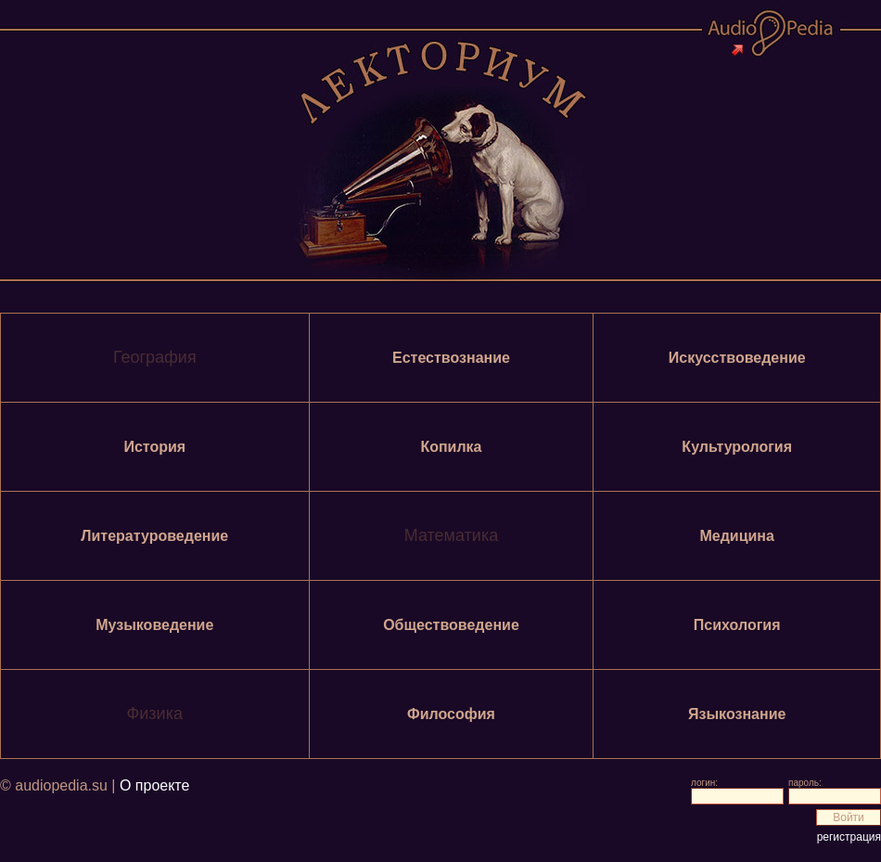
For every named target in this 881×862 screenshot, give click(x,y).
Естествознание (451, 358)
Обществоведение (451, 625)
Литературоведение (154, 536)
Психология (737, 625)
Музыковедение (154, 625)
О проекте (154, 785)
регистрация (849, 836)
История (154, 447)
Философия (451, 714)
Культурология (737, 447)
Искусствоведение (737, 358)
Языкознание (736, 714)
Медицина (736, 536)
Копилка (450, 447)
